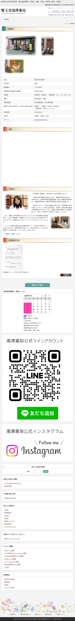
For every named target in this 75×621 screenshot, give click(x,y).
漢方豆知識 (7, 486)
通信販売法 (48, 614)
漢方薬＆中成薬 (9, 579)
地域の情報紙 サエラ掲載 (12, 564)
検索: (28, 471)
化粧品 (6, 585)
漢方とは (38, 614)
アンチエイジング (10, 526)
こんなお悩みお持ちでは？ (13, 483)
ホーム (66, 23)
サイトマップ (62, 8)
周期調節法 (7, 513)
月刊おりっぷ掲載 (10, 559)
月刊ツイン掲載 (9, 550)
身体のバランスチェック (12, 538)
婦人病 (6, 515)
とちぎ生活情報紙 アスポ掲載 (13, 556)
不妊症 (6, 510)
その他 (6, 567)
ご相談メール (51, 8)
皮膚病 (6, 518)
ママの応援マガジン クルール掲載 (15, 553)
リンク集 (71, 8)
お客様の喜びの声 (10, 498)
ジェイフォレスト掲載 (11, 561)
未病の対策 (7, 524)
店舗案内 (12, 614)
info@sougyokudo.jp (40, 120)
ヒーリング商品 (9, 587)
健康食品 (7, 582)
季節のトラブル (9, 521)
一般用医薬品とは (25, 614)
